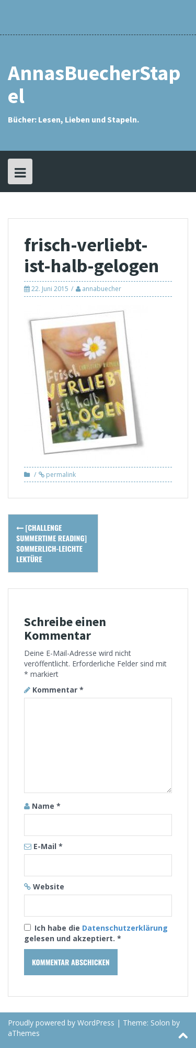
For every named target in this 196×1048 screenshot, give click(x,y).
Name (46, 806)
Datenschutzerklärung (125, 928)
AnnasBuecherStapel (94, 84)
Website (48, 886)
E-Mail (48, 846)
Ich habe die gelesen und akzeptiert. (96, 933)
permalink (60, 474)
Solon (160, 1023)
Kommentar (58, 690)
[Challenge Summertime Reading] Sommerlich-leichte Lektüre (51, 543)
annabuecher (101, 288)
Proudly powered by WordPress (61, 1023)
